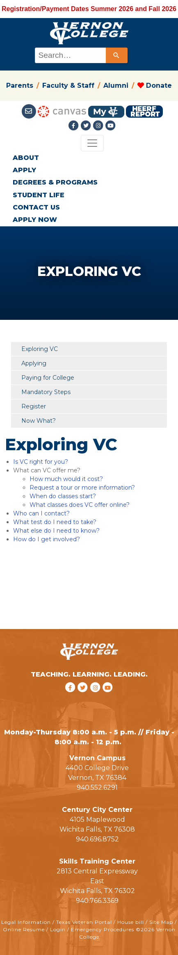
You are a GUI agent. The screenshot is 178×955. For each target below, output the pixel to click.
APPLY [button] (24, 170)
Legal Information (26, 922)
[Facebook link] (74, 125)
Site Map (161, 922)
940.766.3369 (97, 901)
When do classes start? (63, 496)
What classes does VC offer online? (80, 504)
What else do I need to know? (56, 530)
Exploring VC (39, 349)
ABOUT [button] (26, 158)
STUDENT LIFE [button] (38, 195)
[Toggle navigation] (92, 143)
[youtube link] (110, 125)
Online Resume (24, 929)
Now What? (38, 420)
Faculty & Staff (68, 85)
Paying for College (47, 377)
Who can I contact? (41, 513)
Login (58, 929)
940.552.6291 (97, 787)
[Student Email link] (29, 111)
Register (33, 406)
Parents (19, 85)
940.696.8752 (97, 839)
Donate (154, 85)
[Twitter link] (87, 125)
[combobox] (80, 55)
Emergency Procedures (102, 929)
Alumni (115, 85)
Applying (33, 363)
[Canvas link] (62, 111)
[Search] (116, 55)
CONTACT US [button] (36, 207)
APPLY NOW (35, 219)
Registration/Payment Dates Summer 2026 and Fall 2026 (89, 8)
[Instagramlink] (99, 125)
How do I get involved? (46, 539)
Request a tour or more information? (82, 487)
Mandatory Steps (46, 392)
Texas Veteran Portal (84, 922)
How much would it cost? (66, 479)
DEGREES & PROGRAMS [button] (55, 182)
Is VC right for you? (40, 461)
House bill (130, 922)
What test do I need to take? (54, 522)
